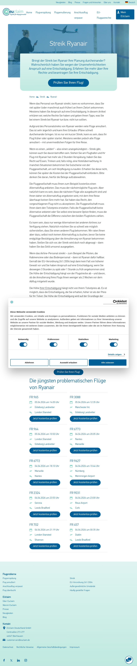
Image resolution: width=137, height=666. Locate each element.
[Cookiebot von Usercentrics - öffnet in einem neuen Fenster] (115, 302)
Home (29, 12)
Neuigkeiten (61, 3)
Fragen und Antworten (92, 3)
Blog (70, 3)
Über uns (107, 3)
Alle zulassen (107, 362)
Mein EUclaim (125, 14)
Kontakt (117, 3)
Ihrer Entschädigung (50, 288)
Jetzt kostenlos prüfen (45, 418)
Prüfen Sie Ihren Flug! (68, 83)
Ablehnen (29, 362)
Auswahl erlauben (68, 362)
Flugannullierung (62, 12)
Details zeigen (114, 354)
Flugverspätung (43, 12)
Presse (77, 3)
